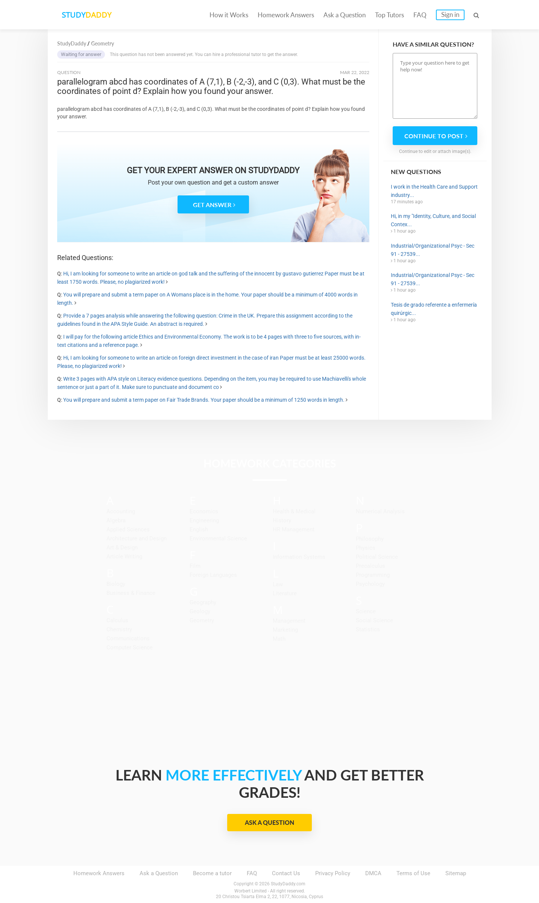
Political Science (377, 557)
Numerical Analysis (380, 511)
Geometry (202, 620)
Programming (373, 575)
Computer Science (129, 647)
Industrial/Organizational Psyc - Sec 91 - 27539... (432, 250)
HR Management (293, 529)
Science (366, 611)
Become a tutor (212, 873)
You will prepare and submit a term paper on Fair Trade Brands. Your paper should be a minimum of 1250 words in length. (204, 400)
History (282, 520)
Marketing (285, 629)
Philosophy (370, 538)
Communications (128, 638)
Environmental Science (218, 538)
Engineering (204, 520)
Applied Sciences (128, 529)
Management (289, 620)
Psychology (370, 584)
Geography (203, 602)
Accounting (120, 511)
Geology (200, 611)
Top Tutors (389, 15)
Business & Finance (130, 593)
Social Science (374, 620)
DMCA (373, 873)
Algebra (116, 520)
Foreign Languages (213, 575)
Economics (204, 511)
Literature (285, 593)
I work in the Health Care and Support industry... (434, 191)
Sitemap (455, 873)
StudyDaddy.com (288, 883)
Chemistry (119, 629)
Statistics (368, 629)
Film (195, 566)
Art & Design (122, 547)
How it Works (229, 15)
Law (278, 584)
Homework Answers (286, 15)
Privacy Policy (332, 873)
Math (279, 638)
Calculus (117, 620)
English (199, 529)
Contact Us (286, 873)
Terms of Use (413, 873)
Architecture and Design (136, 538)
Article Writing (124, 556)
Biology (115, 584)
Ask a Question (344, 15)
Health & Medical (294, 511)
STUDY (87, 15)
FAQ (420, 15)
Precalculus (370, 566)
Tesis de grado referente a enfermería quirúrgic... (434, 309)
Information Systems (299, 557)
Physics (365, 548)
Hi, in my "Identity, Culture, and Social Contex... (433, 220)
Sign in (450, 14)
